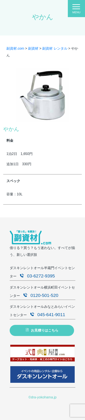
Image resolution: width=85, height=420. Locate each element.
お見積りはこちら (41, 330)
